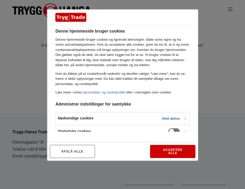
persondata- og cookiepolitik (104, 92)
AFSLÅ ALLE (72, 151)
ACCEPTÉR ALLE (173, 151)
